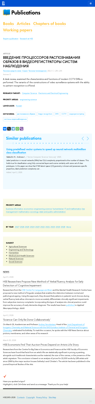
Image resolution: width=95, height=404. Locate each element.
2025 (27, 226)
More (68, 226)
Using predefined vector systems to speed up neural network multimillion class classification (46, 151)
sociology (34, 211)
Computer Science (30, 93)
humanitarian (58, 208)
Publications (25, 12)
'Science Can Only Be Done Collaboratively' (26, 319)
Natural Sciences (16, 258)
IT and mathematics (72, 208)
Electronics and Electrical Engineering (53, 93)
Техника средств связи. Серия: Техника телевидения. (25, 71)
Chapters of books (49, 23)
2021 (47, 226)
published (70, 305)
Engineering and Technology (21, 249)
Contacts (21, 397)
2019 (58, 226)
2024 (32, 226)
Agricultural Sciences (18, 246)
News (6, 271)
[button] (13, 143)
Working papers (17, 30)
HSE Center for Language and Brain (37, 290)
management (12, 211)
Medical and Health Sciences (21, 255)
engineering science (43, 208)
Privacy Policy (41, 397)
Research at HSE (26, 39)
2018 (63, 226)
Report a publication (10, 39)
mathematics (23, 211)
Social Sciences (15, 261)
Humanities (14, 252)
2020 (53, 226)
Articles (23, 23)
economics (28, 208)
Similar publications (23, 138)
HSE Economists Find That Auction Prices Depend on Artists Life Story (41, 344)
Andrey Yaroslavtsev (47, 324)
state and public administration (52, 211)
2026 (22, 226)
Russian (19, 106)
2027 (17, 226)
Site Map (52, 397)
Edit (90, 401)
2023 (37, 226)
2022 (42, 226)
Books (8, 23)
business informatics (14, 208)
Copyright (30, 397)
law (83, 208)
